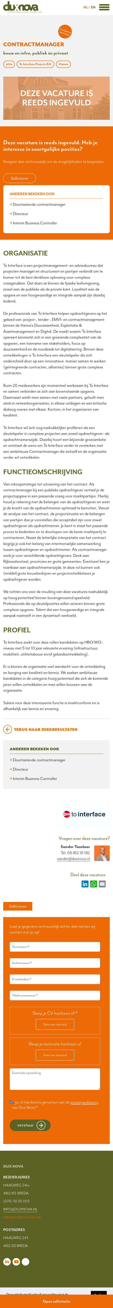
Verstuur (25, 1125)
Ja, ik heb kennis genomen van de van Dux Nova (55, 1105)
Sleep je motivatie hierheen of (55, 1044)
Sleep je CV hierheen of (55, 1013)
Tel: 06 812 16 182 (75, 852)
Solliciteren (19, 178)
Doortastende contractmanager (39, 204)
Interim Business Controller (35, 223)
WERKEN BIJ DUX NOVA (22, 1217)
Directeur (20, 213)
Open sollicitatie (56, 1301)
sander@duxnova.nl (73, 858)
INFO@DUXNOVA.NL (20, 1209)
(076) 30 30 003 (16, 1201)
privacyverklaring (84, 1102)
